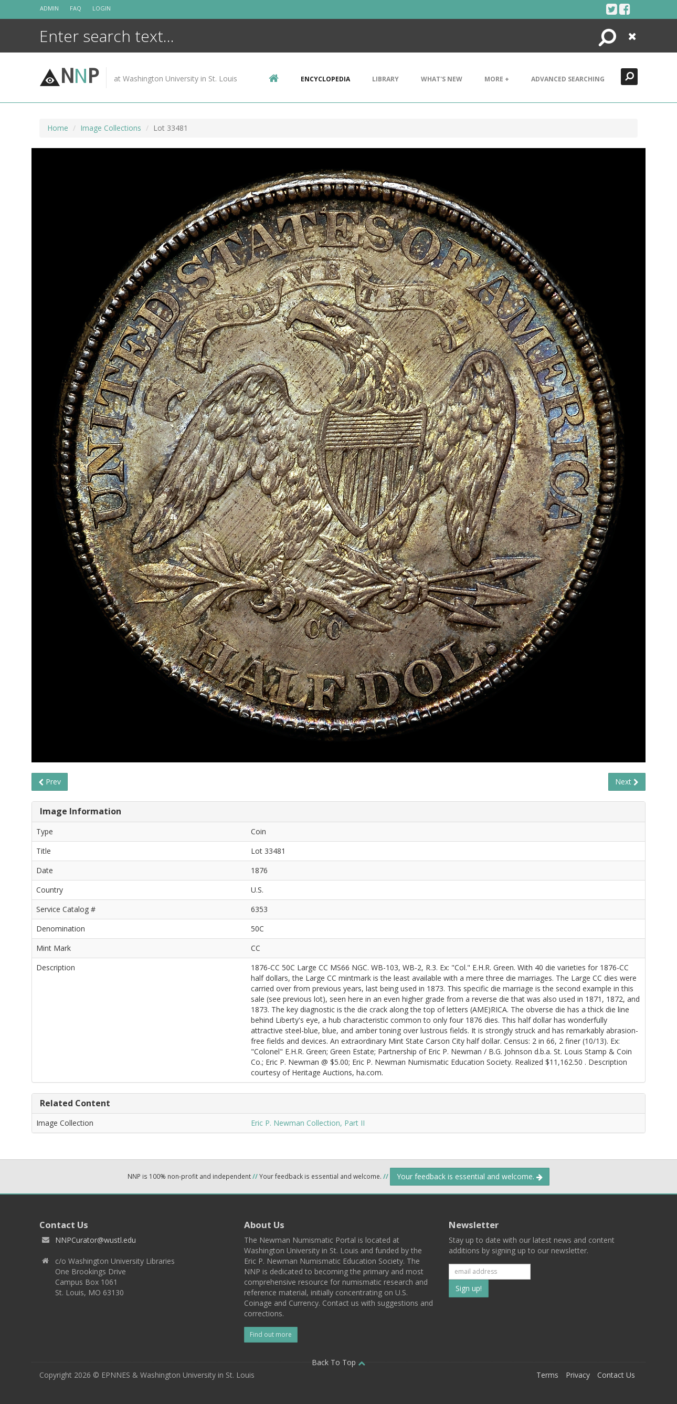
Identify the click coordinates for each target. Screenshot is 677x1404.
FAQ (75, 8)
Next (627, 782)
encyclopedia (325, 79)
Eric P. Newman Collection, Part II (308, 1123)
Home (57, 128)
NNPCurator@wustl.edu (95, 1240)
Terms (547, 1375)
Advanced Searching (568, 79)
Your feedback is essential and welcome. (470, 1176)
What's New (441, 79)
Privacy (578, 1375)
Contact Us (616, 1375)
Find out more (271, 1334)
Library (385, 79)
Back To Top (338, 1362)
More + (496, 79)
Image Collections (110, 128)
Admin (49, 8)
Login (101, 8)
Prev (49, 782)
